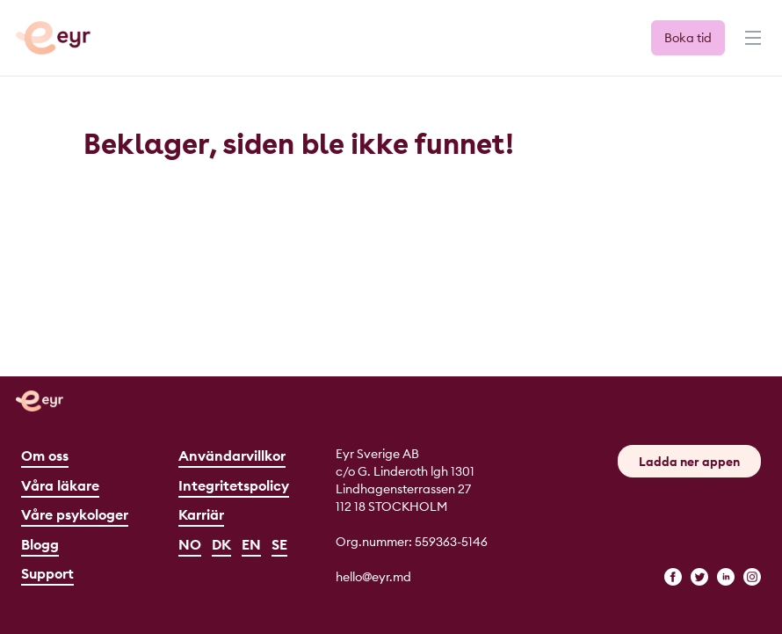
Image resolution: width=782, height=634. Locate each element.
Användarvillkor (232, 455)
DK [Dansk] (221, 544)
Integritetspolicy (233, 485)
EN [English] (251, 544)
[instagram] (752, 577)
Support (47, 573)
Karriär (201, 514)
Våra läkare (60, 485)
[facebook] (673, 577)
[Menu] (751, 46)
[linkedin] (725, 577)
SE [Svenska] (279, 544)
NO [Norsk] (189, 544)
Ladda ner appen (689, 462)
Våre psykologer (74, 514)
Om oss (45, 455)
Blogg (40, 544)
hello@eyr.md (373, 577)
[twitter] (699, 577)
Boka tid (688, 38)
